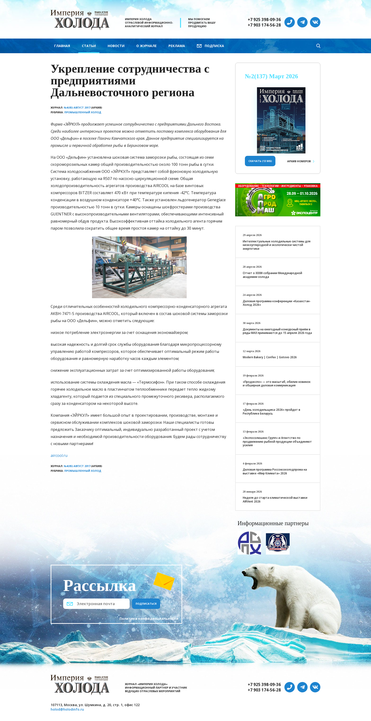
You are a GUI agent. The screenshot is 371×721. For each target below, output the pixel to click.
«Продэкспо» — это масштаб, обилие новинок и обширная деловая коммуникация (277, 384)
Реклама (176, 46)
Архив (299, 161)
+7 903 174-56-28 (264, 25)
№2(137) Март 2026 (271, 76)
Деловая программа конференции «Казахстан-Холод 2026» (277, 303)
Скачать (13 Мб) (260, 161)
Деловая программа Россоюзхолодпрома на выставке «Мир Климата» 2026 (275, 471)
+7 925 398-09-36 (264, 19)
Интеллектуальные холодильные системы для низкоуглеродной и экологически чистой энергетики (276, 245)
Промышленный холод (82, 112)
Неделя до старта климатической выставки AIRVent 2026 (275, 499)
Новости (116, 46)
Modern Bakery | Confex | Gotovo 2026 (270, 357)
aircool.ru (59, 455)
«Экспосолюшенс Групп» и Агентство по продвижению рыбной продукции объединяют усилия (277, 441)
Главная (62, 46)
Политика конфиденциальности (148, 618)
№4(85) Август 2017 (77, 107)
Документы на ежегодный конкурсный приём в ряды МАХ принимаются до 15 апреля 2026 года (277, 331)
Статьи (89, 46)
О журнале (146, 46)
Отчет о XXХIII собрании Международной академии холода (272, 275)
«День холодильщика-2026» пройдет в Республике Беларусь (271, 411)
